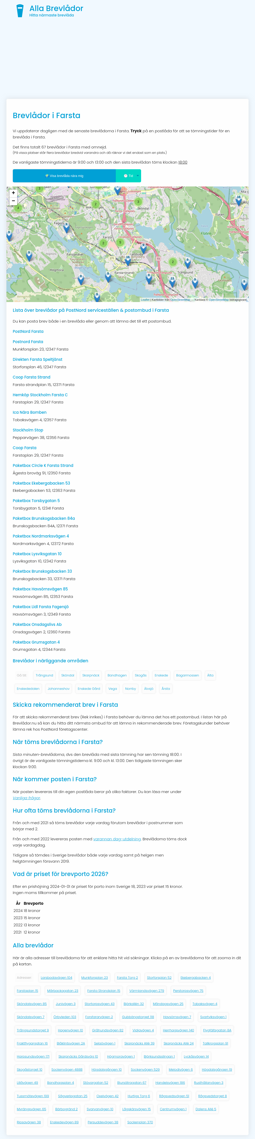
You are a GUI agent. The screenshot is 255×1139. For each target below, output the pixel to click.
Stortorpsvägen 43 (99, 1004)
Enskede (161, 675)
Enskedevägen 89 (64, 1122)
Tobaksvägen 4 (205, 1004)
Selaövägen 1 (104, 1043)
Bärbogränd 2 (66, 1109)
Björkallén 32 (134, 1004)
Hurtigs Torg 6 (139, 1096)
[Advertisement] (127, 60)
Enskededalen (28, 688)
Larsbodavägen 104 (56, 977)
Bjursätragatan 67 (131, 1082)
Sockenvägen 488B (67, 1069)
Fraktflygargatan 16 (32, 1043)
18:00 (182, 162)
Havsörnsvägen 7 (177, 1017)
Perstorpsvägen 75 (188, 991)
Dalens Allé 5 (206, 1109)
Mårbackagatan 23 (62, 991)
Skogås (140, 675)
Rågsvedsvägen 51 (174, 1096)
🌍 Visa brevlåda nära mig (64, 176)
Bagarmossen (187, 675)
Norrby (130, 688)
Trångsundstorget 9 (33, 1030)
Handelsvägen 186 (170, 1082)
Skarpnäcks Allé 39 (139, 1043)
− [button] (13, 201)
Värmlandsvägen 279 (146, 991)
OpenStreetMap (180, 299)
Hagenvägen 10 (70, 1030)
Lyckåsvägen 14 (196, 1056)
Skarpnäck (90, 675)
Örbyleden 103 (65, 1017)
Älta (210, 675)
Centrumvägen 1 (173, 1109)
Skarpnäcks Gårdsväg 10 (78, 1056)
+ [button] (13, 193)
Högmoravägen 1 (121, 1056)
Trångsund (44, 675)
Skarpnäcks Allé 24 (179, 1043)
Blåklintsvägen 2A (71, 1043)
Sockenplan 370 (140, 1122)
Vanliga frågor (26, 798)
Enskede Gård (89, 688)
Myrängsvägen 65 (31, 1109)
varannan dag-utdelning (117, 839)
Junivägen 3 (66, 1004)
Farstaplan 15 (27, 991)
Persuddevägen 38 (103, 1122)
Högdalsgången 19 (217, 1069)
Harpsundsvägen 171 (33, 1056)
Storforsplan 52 (159, 977)
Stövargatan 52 (95, 1082)
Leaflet (145, 299)
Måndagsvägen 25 (168, 1004)
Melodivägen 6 (181, 1069)
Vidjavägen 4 (143, 1030)
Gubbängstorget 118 (138, 1017)
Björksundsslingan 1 (159, 1056)
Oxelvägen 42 (107, 1096)
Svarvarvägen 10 (100, 1109)
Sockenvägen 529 (145, 1069)
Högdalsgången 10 (107, 1069)
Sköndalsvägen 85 (32, 1004)
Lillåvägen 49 (27, 1082)
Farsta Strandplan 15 (103, 991)
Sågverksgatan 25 (72, 1096)
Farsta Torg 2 (127, 977)
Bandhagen (116, 675)
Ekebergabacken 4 (196, 977)
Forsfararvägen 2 (99, 1017)
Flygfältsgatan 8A (217, 1030)
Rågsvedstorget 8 (212, 1096)
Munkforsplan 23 (94, 977)
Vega (112, 688)
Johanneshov (59, 688)
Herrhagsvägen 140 (178, 1030)
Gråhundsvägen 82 (107, 1030)
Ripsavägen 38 (29, 1122)
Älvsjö (148, 688)
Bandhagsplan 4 (60, 1082)
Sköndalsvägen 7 (30, 1017)
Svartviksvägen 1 (213, 1017)
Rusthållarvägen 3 (208, 1082)
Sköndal (67, 675)
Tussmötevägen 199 (33, 1096)
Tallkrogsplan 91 (215, 1043)
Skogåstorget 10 (29, 1069)
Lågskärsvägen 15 (136, 1109)
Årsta (166, 688)
